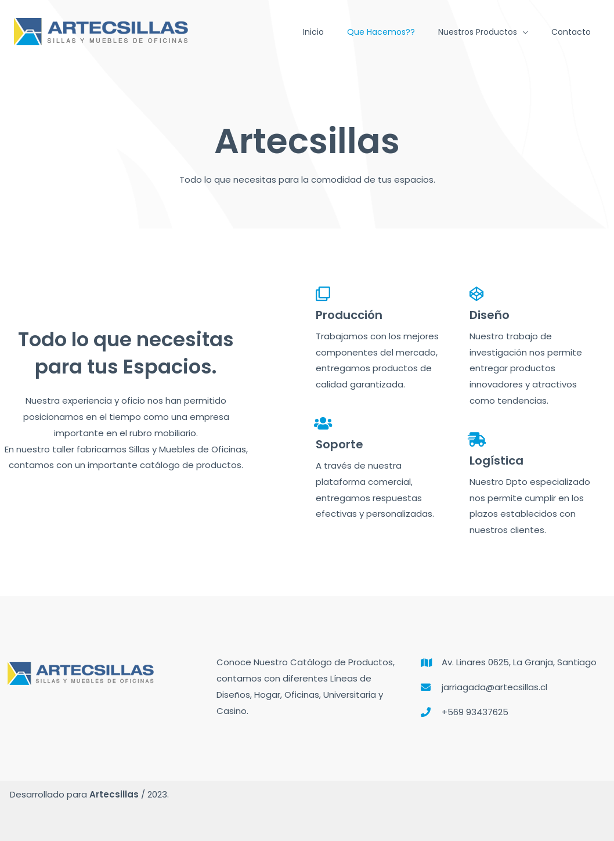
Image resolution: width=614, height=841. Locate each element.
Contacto (571, 32)
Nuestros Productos (477, 32)
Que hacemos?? (381, 32)
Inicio (313, 32)
